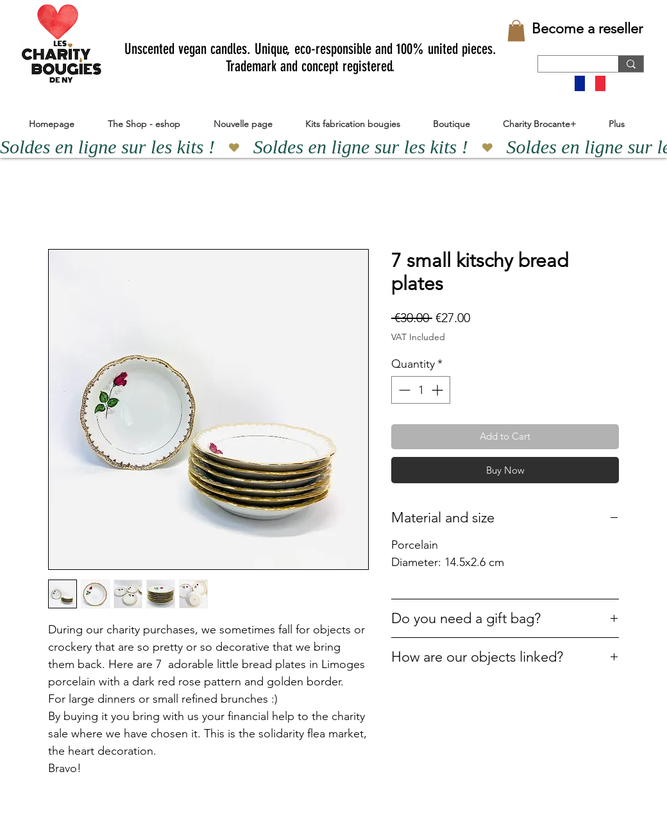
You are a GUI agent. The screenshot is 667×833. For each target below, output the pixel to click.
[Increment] (438, 390)
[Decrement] (403, 390)
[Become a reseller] (587, 29)
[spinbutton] (420, 390)
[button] (516, 30)
